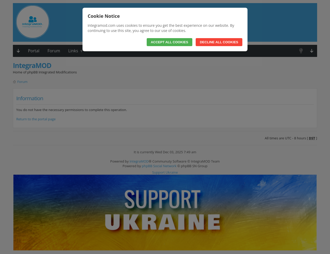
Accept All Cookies (169, 42)
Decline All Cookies (219, 42)
